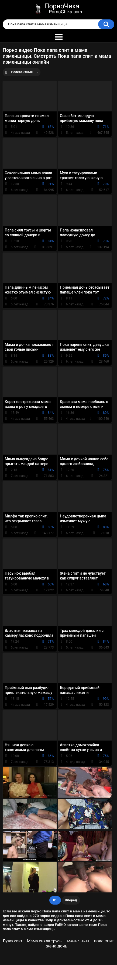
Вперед (71, 900)
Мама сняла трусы (45, 941)
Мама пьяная (78, 941)
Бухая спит (12, 941)
